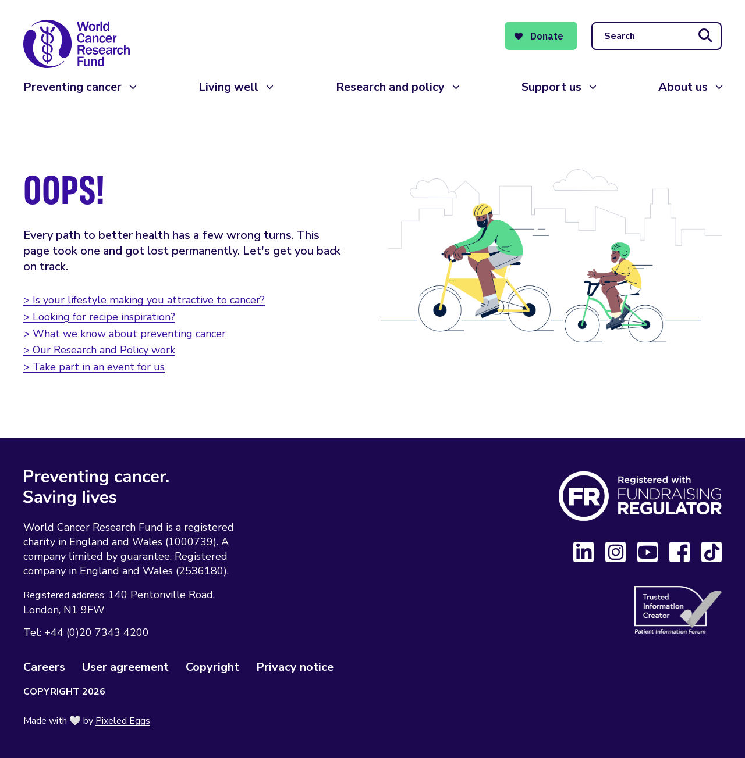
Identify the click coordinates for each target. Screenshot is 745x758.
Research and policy (390, 87)
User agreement (125, 667)
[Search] (656, 36)
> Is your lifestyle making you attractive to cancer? (144, 300)
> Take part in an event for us (94, 367)
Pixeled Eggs (122, 720)
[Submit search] (705, 36)
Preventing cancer (72, 87)
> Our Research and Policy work (99, 350)
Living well (228, 87)
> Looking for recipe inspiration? (99, 317)
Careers (44, 667)
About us (683, 87)
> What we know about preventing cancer (124, 334)
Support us (551, 87)
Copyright (212, 667)
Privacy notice (295, 667)
